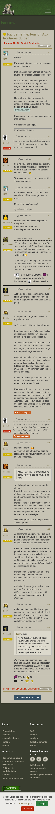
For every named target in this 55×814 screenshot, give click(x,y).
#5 (49, 216)
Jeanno (6, 295)
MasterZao (8, 245)
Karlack (7, 634)
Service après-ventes (12, 778)
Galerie (5, 745)
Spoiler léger (22, 109)
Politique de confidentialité (9, 769)
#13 (48, 604)
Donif (5, 611)
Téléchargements (38, 742)
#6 (49, 238)
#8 (49, 311)
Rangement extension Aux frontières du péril (25, 36)
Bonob (6, 318)
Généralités (34, 43)
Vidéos (33, 735)
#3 (49, 159)
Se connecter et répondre (27, 697)
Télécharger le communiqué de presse (38, 768)
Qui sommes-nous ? (12, 758)
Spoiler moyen (22, 412)
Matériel (6, 742)
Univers (6, 735)
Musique (34, 738)
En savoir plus (26, 803)
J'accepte (42, 804)
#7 (49, 289)
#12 (48, 529)
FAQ (32, 731)
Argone (6, 165)
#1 (49, 52)
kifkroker (7, 222)
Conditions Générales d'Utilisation (13, 763)
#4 (49, 187)
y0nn (5, 59)
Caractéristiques (10, 738)
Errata (33, 745)
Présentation (8, 731)
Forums (8, 43)
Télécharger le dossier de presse (41, 776)
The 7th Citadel (20, 43)
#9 (49, 419)
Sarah (6, 143)
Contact (6, 775)
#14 (48, 627)
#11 (48, 465)
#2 (49, 136)
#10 (48, 443)
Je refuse (27, 808)
